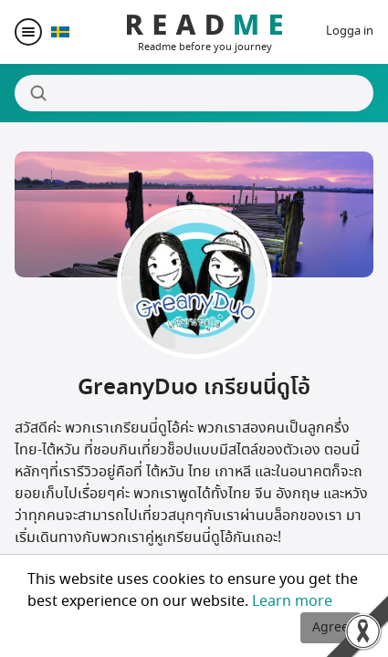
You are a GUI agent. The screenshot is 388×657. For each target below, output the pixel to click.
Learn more (292, 601)
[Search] (194, 93)
